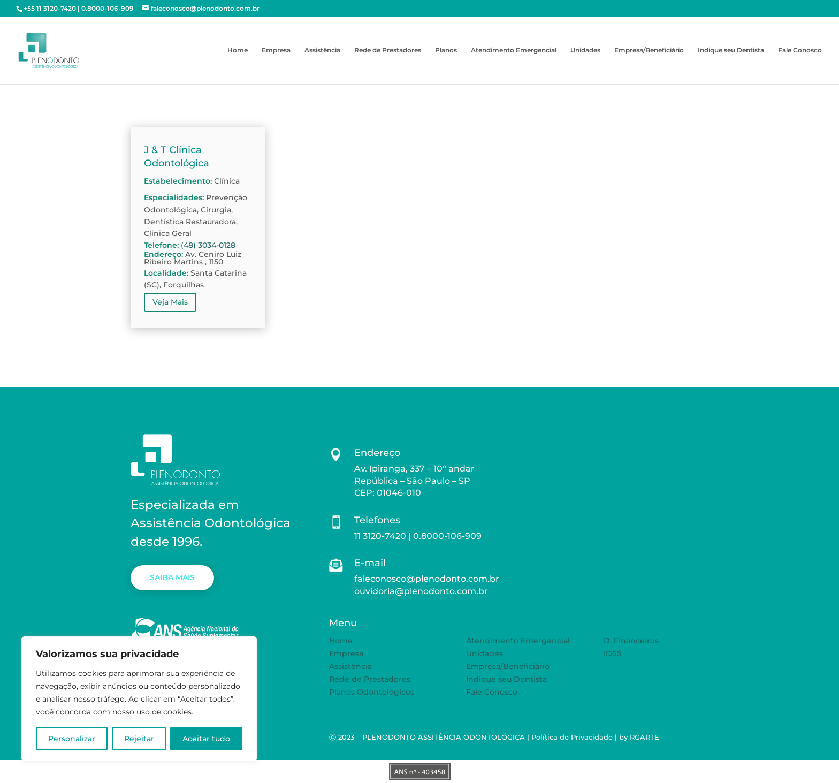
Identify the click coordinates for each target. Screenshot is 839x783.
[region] (139, 699)
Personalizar (71, 738)
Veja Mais (170, 302)
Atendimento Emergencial (513, 50)
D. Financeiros (631, 640)
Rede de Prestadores (387, 50)
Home (237, 50)
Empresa (276, 50)
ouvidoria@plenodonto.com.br (421, 591)
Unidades (585, 50)
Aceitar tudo (206, 738)
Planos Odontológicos (371, 692)
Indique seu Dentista (731, 50)
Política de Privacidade (572, 737)
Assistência (322, 50)
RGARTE (644, 737)
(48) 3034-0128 (208, 245)
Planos (446, 50)
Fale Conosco (800, 50)
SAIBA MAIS (172, 577)
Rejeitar (139, 738)
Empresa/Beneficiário (649, 50)
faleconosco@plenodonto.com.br (426, 579)
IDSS (613, 653)
